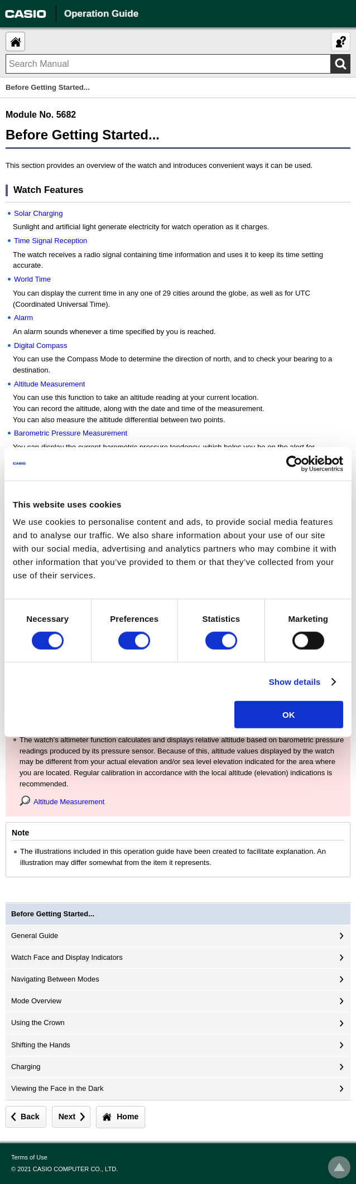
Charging (26, 1066)
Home (127, 1116)
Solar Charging (38, 213)
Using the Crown (38, 1022)
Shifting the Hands (40, 1045)
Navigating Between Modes (55, 979)
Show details (295, 681)
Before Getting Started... (52, 914)
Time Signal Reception (50, 240)
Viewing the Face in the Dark (57, 1088)
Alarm (23, 317)
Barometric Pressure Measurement (70, 433)
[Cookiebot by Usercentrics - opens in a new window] (294, 463)
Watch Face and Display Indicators (67, 957)
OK (288, 714)
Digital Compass (40, 345)
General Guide (34, 935)
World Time (32, 279)
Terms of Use (29, 1157)
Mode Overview (36, 1001)
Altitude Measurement (49, 384)
